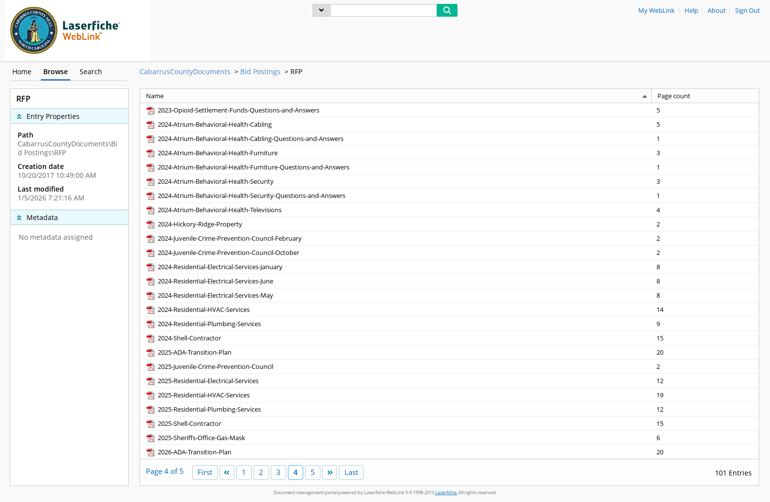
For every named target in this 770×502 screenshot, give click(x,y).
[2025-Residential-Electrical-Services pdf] (201, 380)
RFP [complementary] (23, 98)
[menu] (322, 10)
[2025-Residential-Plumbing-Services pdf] (203, 409)
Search (91, 71)
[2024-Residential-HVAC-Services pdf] (197, 309)
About (717, 10)
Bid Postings (260, 71)
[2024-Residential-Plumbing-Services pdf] (203, 323)
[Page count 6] (705, 437)
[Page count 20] (705, 352)
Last (351, 472)
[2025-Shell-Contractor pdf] (183, 423)
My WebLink (656, 10)
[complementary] (69, 166)
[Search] (383, 10)
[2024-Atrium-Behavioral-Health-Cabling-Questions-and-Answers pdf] (244, 138)
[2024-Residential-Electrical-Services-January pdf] (214, 266)
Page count (673, 95)
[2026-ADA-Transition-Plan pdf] (188, 451)
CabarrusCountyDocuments (185, 71)
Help (691, 10)
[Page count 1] (705, 138)
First (205, 472)
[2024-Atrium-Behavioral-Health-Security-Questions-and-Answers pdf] (245, 195)
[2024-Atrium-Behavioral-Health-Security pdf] (209, 181)
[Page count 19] (705, 395)
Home (21, 71)
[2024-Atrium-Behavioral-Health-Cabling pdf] (208, 124)
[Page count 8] (705, 266)
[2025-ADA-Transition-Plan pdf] (188, 352)
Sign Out (747, 10)
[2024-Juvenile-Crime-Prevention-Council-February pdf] (223, 238)
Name (155, 95)
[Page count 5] (705, 110)
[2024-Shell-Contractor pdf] (183, 338)
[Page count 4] (705, 209)
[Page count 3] (705, 152)
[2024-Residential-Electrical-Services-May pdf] (209, 295)
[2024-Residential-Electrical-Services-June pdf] (209, 281)
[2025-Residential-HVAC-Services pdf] (197, 394)
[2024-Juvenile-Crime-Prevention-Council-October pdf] (222, 252)
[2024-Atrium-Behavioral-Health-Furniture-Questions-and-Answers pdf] (247, 167)
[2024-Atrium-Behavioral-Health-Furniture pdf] (211, 152)
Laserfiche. (446, 492)
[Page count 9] (705, 323)
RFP (296, 71)
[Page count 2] (705, 224)
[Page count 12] (705, 380)
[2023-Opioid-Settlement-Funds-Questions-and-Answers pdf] (232, 110)
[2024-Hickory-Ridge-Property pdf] (193, 224)
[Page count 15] (705, 338)
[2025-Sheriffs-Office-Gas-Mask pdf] (195, 437)
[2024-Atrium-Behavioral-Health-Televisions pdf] (213, 209)
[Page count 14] (705, 309)
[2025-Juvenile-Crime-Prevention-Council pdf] (209, 366)
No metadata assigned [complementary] (56, 237)
